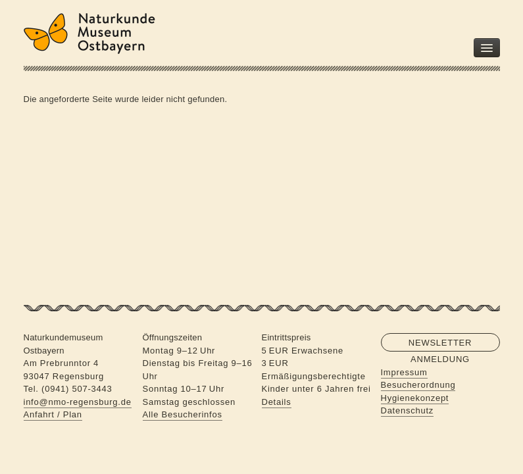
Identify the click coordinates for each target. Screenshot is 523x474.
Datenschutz (407, 410)
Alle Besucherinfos (182, 414)
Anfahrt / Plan (53, 414)
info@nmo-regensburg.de (78, 402)
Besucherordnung (418, 385)
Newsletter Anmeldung (440, 345)
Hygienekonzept (415, 398)
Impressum (404, 372)
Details (276, 402)
